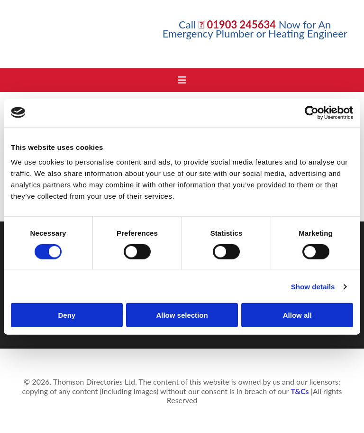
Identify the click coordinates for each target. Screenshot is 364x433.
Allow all (297, 315)
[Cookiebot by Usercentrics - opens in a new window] (311, 112)
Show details (313, 286)
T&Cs (300, 391)
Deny (66, 315)
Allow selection (182, 315)
